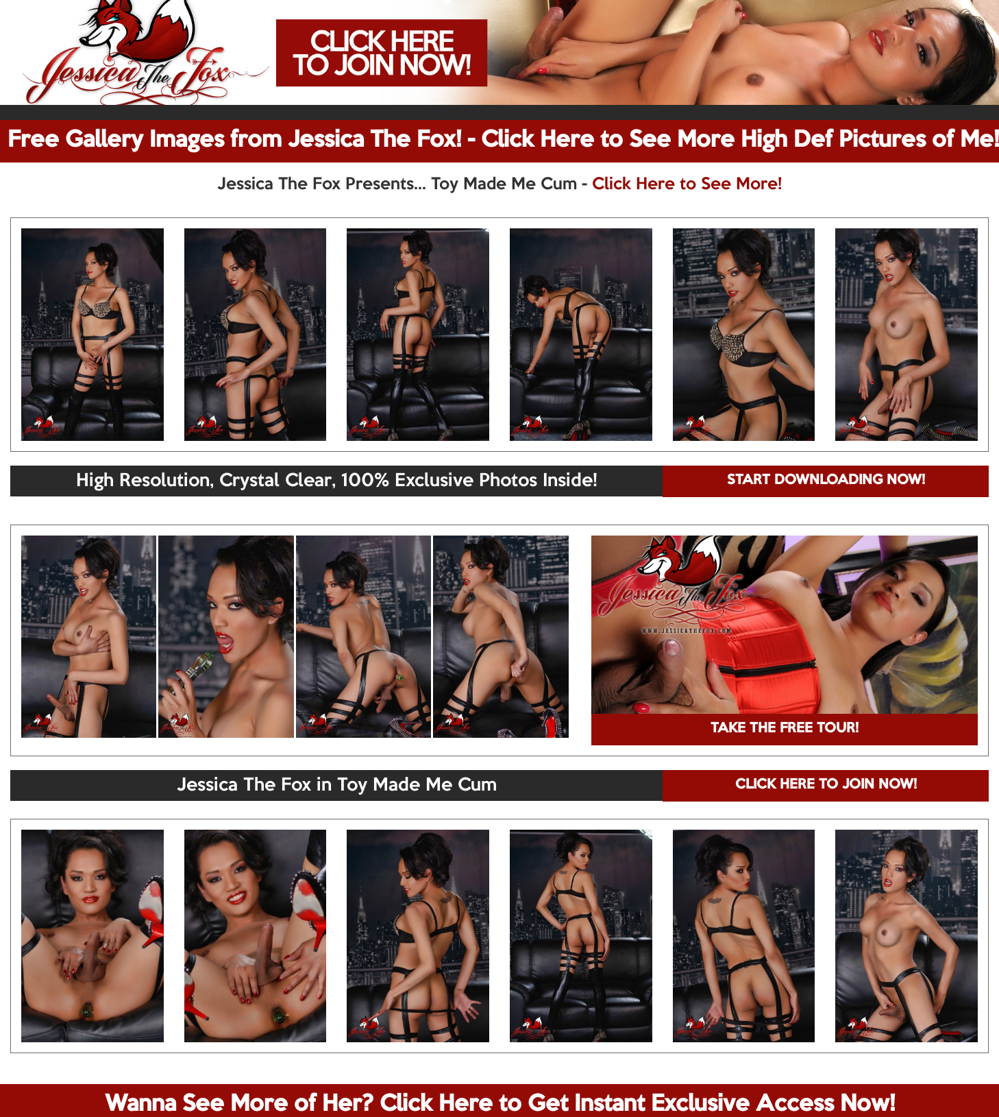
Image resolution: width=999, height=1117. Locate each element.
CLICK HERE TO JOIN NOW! (826, 785)
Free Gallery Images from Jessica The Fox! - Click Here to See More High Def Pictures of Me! (503, 140)
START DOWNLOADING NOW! (826, 481)
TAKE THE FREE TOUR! (785, 729)
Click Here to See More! (687, 184)
